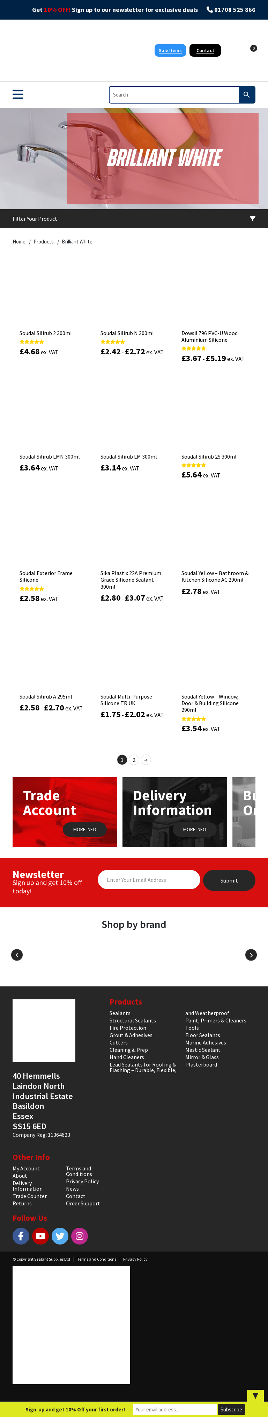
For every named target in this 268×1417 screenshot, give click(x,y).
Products (44, 242)
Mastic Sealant (203, 1049)
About (20, 1175)
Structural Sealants (133, 1020)
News (72, 1188)
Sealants (120, 1012)
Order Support (83, 1203)
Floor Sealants (202, 1035)
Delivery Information (28, 1185)
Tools (192, 1027)
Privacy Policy (82, 1181)
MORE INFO (84, 829)
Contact (205, 50)
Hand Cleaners (127, 1057)
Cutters (119, 1042)
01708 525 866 (234, 10)
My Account (26, 1168)
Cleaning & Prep (129, 1049)
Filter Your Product (134, 218)
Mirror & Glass (202, 1057)
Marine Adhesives (205, 1042)
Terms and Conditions (79, 1171)
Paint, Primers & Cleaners (215, 1020)
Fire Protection (128, 1027)
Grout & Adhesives (131, 1035)
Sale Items (170, 50)
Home (19, 242)
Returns (22, 1203)
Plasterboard (201, 1064)
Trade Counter (30, 1195)
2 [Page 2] (134, 759)
